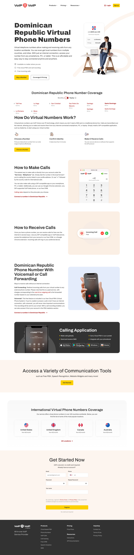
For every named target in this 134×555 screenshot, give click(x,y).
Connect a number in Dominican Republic (29, 197)
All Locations (66, 441)
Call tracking (44, 538)
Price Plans (70, 529)
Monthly (61, 98)
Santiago (90, 103)
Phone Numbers (46, 532)
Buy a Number (21, 77)
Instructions (70, 538)
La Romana (20, 111)
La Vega (36, 103)
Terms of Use (63, 500)
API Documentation (73, 541)
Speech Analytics (46, 545)
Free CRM (44, 542)
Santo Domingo (110, 103)
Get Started (67, 383)
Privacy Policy (73, 500)
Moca (35, 111)
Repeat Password (73, 480)
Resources (75, 5)
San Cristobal (56, 103)
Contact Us (96, 529)
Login (106, 5)
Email (47, 471)
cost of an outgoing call (42, 292)
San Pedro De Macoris (74, 105)
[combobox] (71, 475)
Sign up (116, 5)
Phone (70, 471)
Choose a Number (22, 149)
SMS (42, 548)
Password (49, 480)
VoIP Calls (44, 535)
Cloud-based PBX (46, 529)
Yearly (72, 98)
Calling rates (18, 192)
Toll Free (19, 103)
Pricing (64, 5)
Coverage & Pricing (40, 77)
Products (53, 5)
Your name (49, 488)
